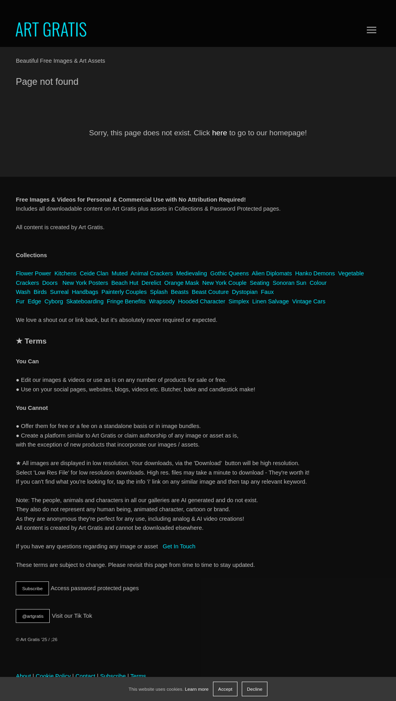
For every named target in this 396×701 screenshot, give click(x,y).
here (219, 133)
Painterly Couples (124, 292)
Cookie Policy (53, 676)
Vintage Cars (308, 301)
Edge (34, 301)
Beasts (180, 292)
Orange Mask (181, 283)
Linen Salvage (270, 301)
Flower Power (33, 273)
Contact (85, 676)
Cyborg (54, 301)
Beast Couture (210, 292)
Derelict (151, 283)
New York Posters (85, 283)
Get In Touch (179, 546)
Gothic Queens (229, 273)
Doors (50, 283)
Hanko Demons (315, 273)
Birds (40, 292)
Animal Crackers (152, 273)
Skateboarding (85, 301)
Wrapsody (162, 301)
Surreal (59, 292)
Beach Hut (124, 283)
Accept (225, 689)
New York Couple (224, 283)
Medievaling (191, 273)
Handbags (85, 292)
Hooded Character (201, 301)
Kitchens (65, 273)
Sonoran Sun (289, 283)
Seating (259, 283)
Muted (120, 273)
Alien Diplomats (272, 273)
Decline (254, 689)
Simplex (238, 301)
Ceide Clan (94, 273)
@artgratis (32, 616)
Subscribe (32, 588)
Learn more (197, 689)
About (23, 676)
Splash (159, 292)
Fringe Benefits (126, 301)
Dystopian (245, 292)
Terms (138, 676)
